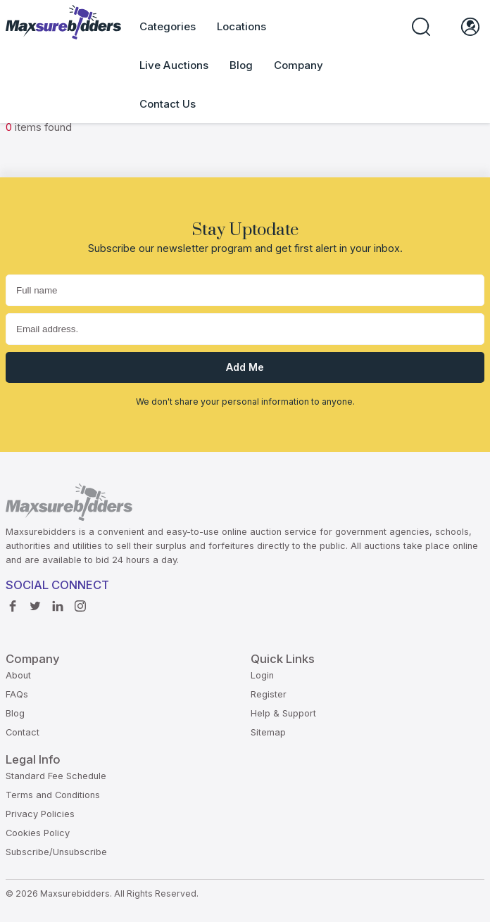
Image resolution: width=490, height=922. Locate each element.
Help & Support (283, 713)
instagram (80, 602)
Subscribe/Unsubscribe (56, 852)
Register (269, 694)
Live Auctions (173, 65)
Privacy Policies (40, 814)
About (18, 675)
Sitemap (268, 732)
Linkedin (58, 602)
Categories (167, 26)
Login (262, 675)
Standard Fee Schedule (56, 776)
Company (298, 65)
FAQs (17, 694)
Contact (22, 732)
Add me (245, 367)
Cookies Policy (38, 833)
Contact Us (167, 103)
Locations (241, 26)
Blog (241, 65)
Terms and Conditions (53, 795)
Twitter (35, 602)
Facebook (13, 602)
